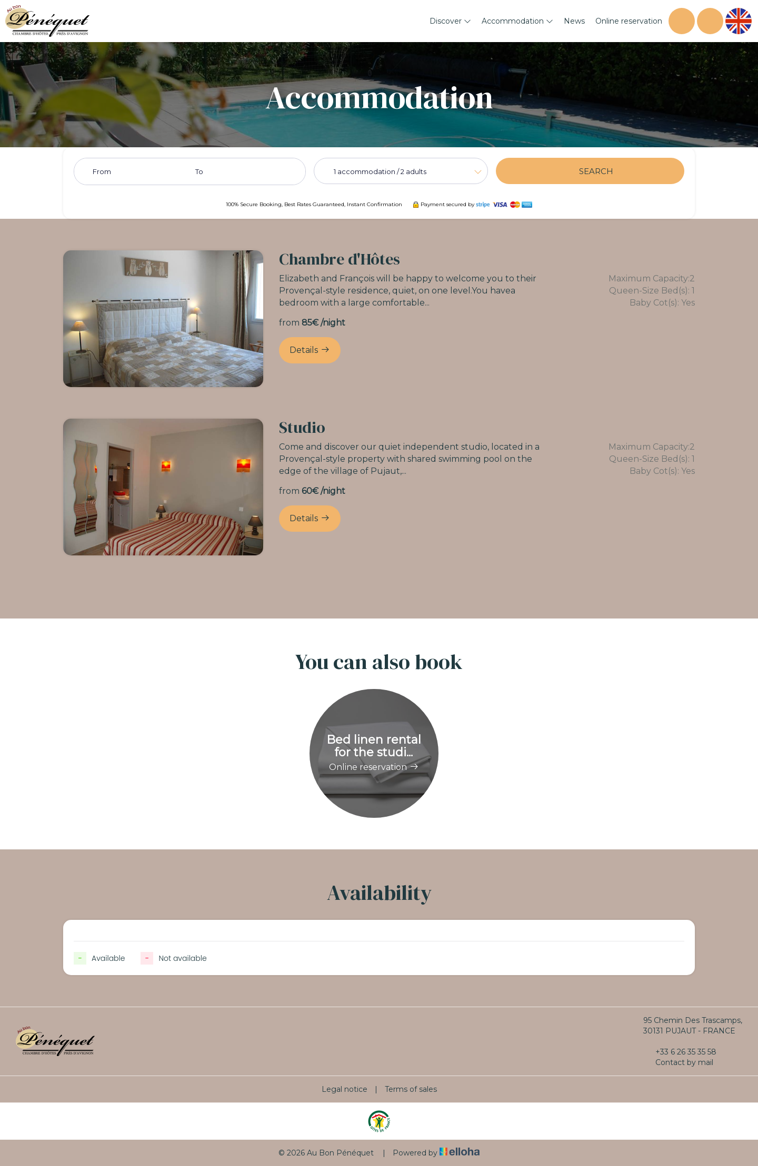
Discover (450, 21)
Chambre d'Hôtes (339, 259)
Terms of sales (411, 1089)
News (574, 21)
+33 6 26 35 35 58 (679, 1052)
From (102, 171)
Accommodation (517, 21)
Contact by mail (678, 1062)
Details (310, 349)
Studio (302, 427)
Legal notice (344, 1089)
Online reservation (628, 21)
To (199, 171)
